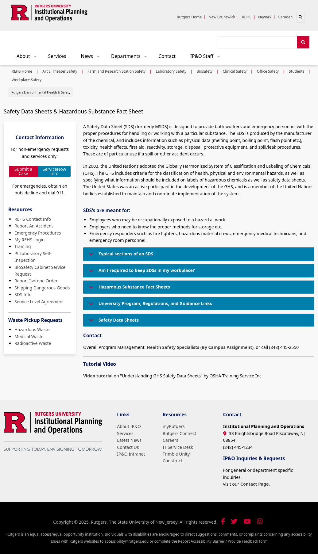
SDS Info (23, 294)
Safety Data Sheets (113, 322)
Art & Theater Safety (59, 71)
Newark (264, 17)
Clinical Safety (235, 71)
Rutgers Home (189, 17)
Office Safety (268, 71)
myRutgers (174, 426)
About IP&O (129, 426)
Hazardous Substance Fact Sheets (128, 289)
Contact (167, 56)
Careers (170, 440)
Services (57, 56)
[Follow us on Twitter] (234, 521)
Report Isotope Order (35, 281)
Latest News (129, 440)
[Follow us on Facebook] (223, 521)
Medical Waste (29, 336)
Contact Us (128, 447)
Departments (131, 58)
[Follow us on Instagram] (259, 521)
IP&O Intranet (131, 454)
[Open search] (300, 17)
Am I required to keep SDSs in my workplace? (141, 272)
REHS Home (22, 71)
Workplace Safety (26, 79)
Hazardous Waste (32, 329)
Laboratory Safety (171, 71)
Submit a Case (23, 171)
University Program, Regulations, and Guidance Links (149, 305)
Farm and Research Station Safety (116, 71)
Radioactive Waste (32, 343)
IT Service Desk (178, 447)
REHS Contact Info (32, 219)
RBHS (246, 17)
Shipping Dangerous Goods (42, 288)
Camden (285, 17)
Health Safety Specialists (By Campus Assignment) (200, 347)
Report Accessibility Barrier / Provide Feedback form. (223, 541)
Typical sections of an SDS (120, 256)
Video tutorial (98, 376)
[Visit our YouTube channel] (247, 521)
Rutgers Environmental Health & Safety (40, 92)
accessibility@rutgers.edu (126, 541)
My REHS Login (29, 240)
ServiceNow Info (54, 171)
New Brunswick (222, 17)
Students (296, 71)
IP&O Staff (207, 58)
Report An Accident (33, 226)
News (92, 58)
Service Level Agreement (39, 301)
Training (22, 246)
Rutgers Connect (179, 433)
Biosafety (204, 71)
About (29, 58)
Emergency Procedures (37, 233)
